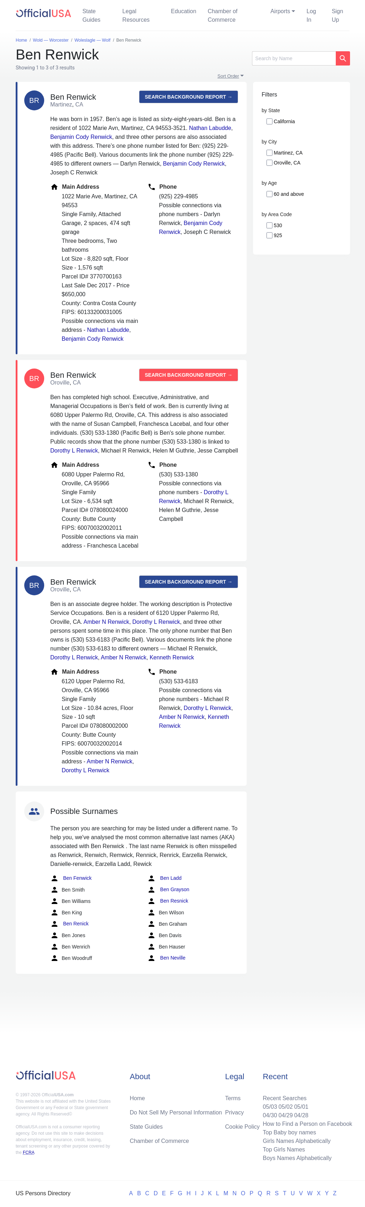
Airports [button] (280, 11)
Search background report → (188, 97)
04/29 (285, 1115)
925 (278, 235)
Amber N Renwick (106, 622)
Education (183, 11)
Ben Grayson (168, 889)
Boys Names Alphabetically (297, 1158)
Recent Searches (285, 1098)
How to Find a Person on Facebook (307, 1124)
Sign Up (337, 15)
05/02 (285, 1107)
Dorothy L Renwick (74, 451)
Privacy (234, 1112)
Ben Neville (166, 958)
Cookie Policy (242, 1127)
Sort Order (228, 76)
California (284, 121)
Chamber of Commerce (223, 15)
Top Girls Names (284, 1149)
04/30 (270, 1115)
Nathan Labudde (210, 128)
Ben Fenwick (71, 878)
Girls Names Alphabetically (296, 1141)
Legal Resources (135, 15)
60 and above (289, 194)
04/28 (301, 1115)
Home (137, 1098)
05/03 (270, 1107)
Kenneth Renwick (172, 657)
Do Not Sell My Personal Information (176, 1112)
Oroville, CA (287, 163)
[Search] (294, 58)
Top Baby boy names (289, 1132)
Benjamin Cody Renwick (81, 137)
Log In (311, 15)
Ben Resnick (167, 901)
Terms (233, 1098)
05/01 (301, 1107)
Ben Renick (69, 924)
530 (278, 225)
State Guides (91, 15)
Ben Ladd (164, 878)
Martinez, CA (288, 153)
